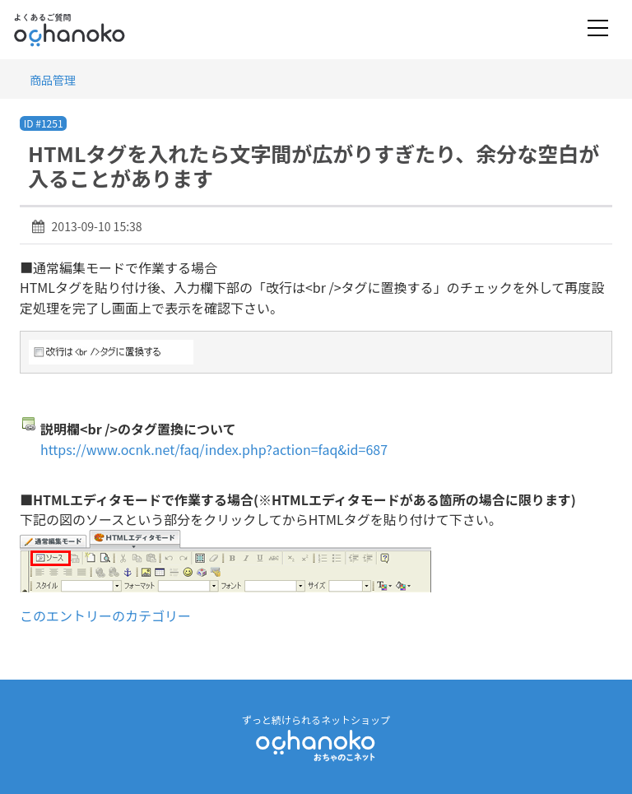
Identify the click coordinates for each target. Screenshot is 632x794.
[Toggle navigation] (598, 29)
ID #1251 (43, 123)
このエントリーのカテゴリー (105, 615)
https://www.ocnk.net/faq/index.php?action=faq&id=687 (214, 449)
